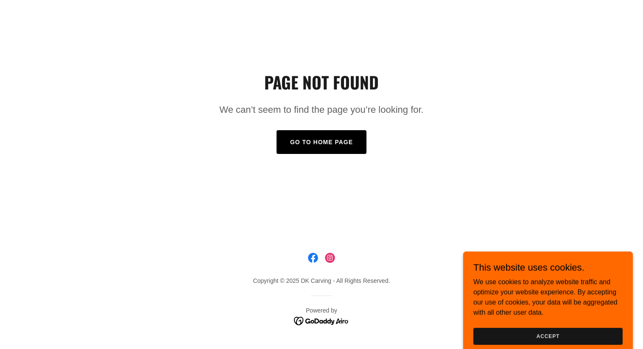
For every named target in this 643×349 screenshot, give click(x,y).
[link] (313, 257)
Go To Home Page (321, 142)
